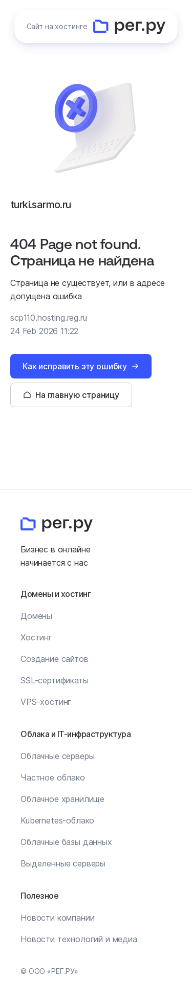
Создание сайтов (54, 659)
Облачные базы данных (66, 842)
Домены (36, 616)
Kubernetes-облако (57, 820)
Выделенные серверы (62, 863)
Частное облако (52, 777)
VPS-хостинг (45, 702)
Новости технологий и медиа (78, 939)
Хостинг (36, 637)
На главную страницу (77, 395)
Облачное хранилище (62, 799)
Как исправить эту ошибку (75, 366)
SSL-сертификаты (54, 680)
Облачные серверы (57, 756)
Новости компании (57, 917)
